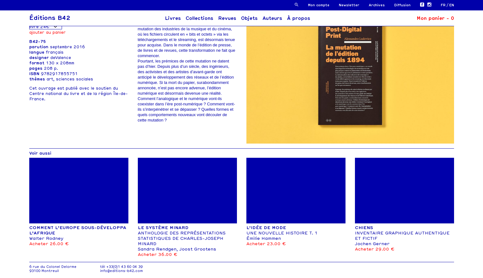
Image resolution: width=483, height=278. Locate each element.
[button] (297, 5)
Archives (377, 5)
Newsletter (349, 5)
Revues (227, 18)
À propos (298, 18)
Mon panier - (435, 18)
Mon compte (318, 5)
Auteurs (272, 18)
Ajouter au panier (47, 32)
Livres (173, 18)
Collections (199, 18)
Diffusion (402, 5)
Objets (249, 18)
